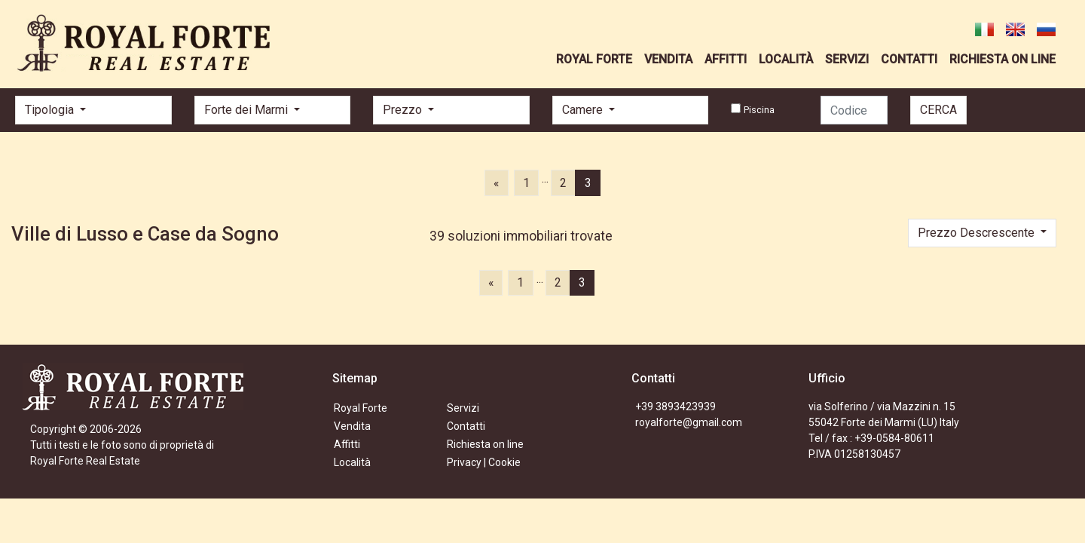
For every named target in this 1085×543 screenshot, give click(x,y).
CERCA (938, 110)
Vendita (352, 426)
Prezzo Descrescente (978, 232)
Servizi (463, 408)
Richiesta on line (485, 444)
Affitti (347, 444)
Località (352, 462)
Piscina (759, 109)
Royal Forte (360, 408)
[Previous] (496, 182)
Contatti (466, 426)
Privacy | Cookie (484, 462)
